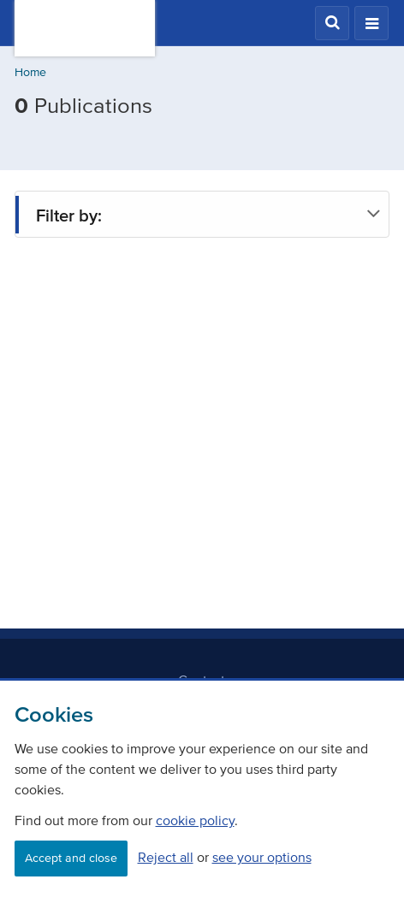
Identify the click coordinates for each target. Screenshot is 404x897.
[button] (332, 23)
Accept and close (71, 858)
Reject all (165, 857)
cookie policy (195, 820)
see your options (262, 857)
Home (30, 72)
